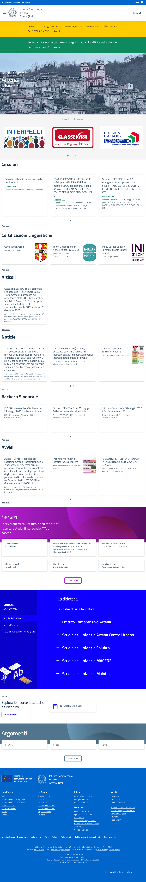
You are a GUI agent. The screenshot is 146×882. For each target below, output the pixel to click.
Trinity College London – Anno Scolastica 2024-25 (66, 248)
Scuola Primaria (10, 625)
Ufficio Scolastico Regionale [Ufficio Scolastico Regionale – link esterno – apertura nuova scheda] (13, 799)
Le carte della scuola (46, 808)
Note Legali (66, 836)
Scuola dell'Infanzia (13, 618)
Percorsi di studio (81, 802)
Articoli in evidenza (11, 94)
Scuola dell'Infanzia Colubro (86, 648)
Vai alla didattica (10, 714)
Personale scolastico (83, 796)
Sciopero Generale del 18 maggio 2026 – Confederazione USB (122, 409)
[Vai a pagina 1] (68, 155)
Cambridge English (14, 247)
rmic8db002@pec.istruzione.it (109, 849)
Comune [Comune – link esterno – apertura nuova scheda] (5, 814)
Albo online (36, 836)
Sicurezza (115, 816)
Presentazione (44, 796)
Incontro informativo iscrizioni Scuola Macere (65, 460)
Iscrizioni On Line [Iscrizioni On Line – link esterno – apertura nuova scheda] (9, 808)
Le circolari (115, 799)
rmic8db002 (82, 857)
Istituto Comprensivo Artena (86, 622)
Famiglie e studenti (82, 799)
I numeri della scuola (46, 805)
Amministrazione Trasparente (123, 807)
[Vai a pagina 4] (76, 155)
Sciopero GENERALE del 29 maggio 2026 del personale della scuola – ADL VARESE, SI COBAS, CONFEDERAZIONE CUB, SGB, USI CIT (121, 185)
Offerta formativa (81, 811)
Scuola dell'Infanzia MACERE (87, 661)
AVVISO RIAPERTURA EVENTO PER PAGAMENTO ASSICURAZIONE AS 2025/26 (120, 462)
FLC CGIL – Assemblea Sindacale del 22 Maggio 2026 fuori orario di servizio (24, 409)
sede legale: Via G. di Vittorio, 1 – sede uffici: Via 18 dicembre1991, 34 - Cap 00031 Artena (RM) (76, 847)
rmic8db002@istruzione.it (60, 849)
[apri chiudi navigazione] (4, 12)
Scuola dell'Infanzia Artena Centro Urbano (98, 635)
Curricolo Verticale (81, 829)
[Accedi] (139, 2)
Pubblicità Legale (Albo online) (123, 810)
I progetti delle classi (83, 814)
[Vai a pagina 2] (70, 155)
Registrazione (110, 836)
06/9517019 (39, 849)
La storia (41, 814)
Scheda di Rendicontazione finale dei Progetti (23, 180)
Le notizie (115, 796)
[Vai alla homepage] (12, 13)
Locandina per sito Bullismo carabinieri (112, 349)
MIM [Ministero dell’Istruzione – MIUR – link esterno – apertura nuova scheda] (3, 796)
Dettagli (57, 31)
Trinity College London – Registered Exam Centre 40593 (114, 250)
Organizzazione (44, 811)
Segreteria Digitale (118, 813)
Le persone (42, 802)
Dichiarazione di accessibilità (87, 836)
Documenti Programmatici (85, 820)
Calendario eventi (118, 802)
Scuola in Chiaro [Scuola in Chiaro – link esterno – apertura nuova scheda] (8, 805)
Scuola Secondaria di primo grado (19, 631)
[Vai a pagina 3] (73, 155)
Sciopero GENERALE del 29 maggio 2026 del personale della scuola (71, 409)
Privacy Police (51, 836)
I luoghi (41, 799)
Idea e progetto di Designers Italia (118, 872)
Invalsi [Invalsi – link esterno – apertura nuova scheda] (4, 811)
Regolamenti (116, 819)
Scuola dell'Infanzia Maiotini (86, 673)
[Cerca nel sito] (137, 13)
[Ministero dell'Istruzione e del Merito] (16, 2)
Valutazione (79, 817)
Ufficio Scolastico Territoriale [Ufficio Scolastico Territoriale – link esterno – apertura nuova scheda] (13, 802)
